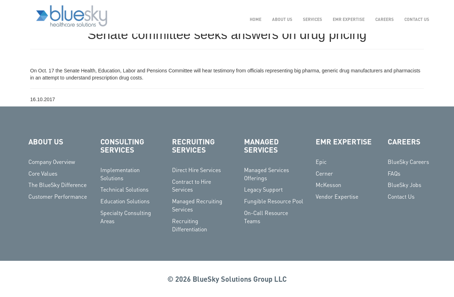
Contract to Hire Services (191, 185)
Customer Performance (57, 196)
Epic (321, 161)
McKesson (328, 184)
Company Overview (51, 161)
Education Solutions (125, 201)
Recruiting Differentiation (189, 225)
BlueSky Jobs (404, 184)
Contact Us (401, 196)
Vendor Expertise (337, 196)
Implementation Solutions (120, 174)
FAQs (394, 173)
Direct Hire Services (196, 170)
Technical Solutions (124, 189)
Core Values (42, 173)
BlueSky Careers (408, 161)
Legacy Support (263, 189)
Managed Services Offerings (266, 174)
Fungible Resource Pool (273, 201)
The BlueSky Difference (57, 184)
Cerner (324, 173)
